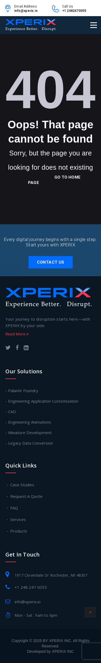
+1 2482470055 (74, 11)
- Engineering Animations (28, 422)
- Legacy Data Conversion (29, 443)
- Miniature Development (28, 432)
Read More (17, 333)
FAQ (14, 507)
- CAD (10, 411)
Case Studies (22, 484)
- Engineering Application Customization (41, 401)
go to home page (54, 180)
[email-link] (9, 10)
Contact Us (50, 262)
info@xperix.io (26, 11)
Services (18, 519)
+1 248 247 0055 (31, 587)
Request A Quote (27, 496)
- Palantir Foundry (21, 390)
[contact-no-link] (57, 10)
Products (19, 531)
